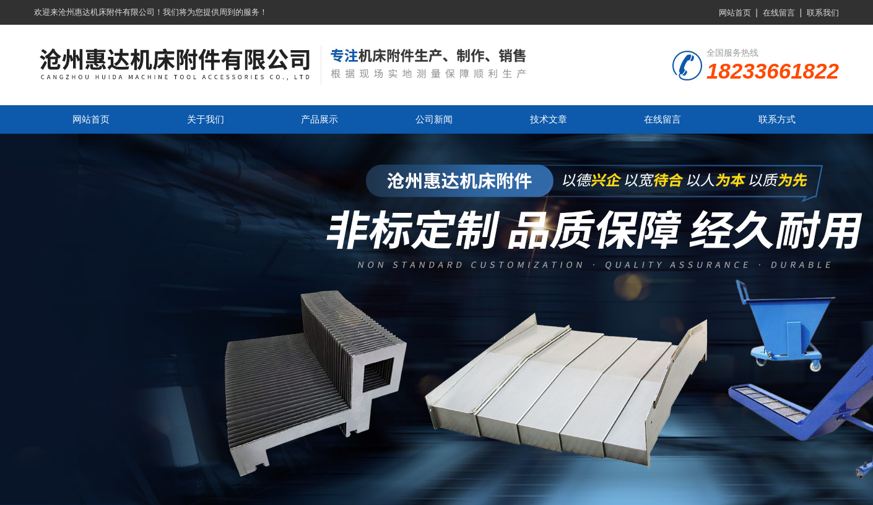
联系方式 (777, 119)
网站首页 (735, 12)
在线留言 (779, 12)
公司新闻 (434, 119)
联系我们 (823, 12)
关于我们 (205, 119)
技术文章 (548, 119)
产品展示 (319, 119)
